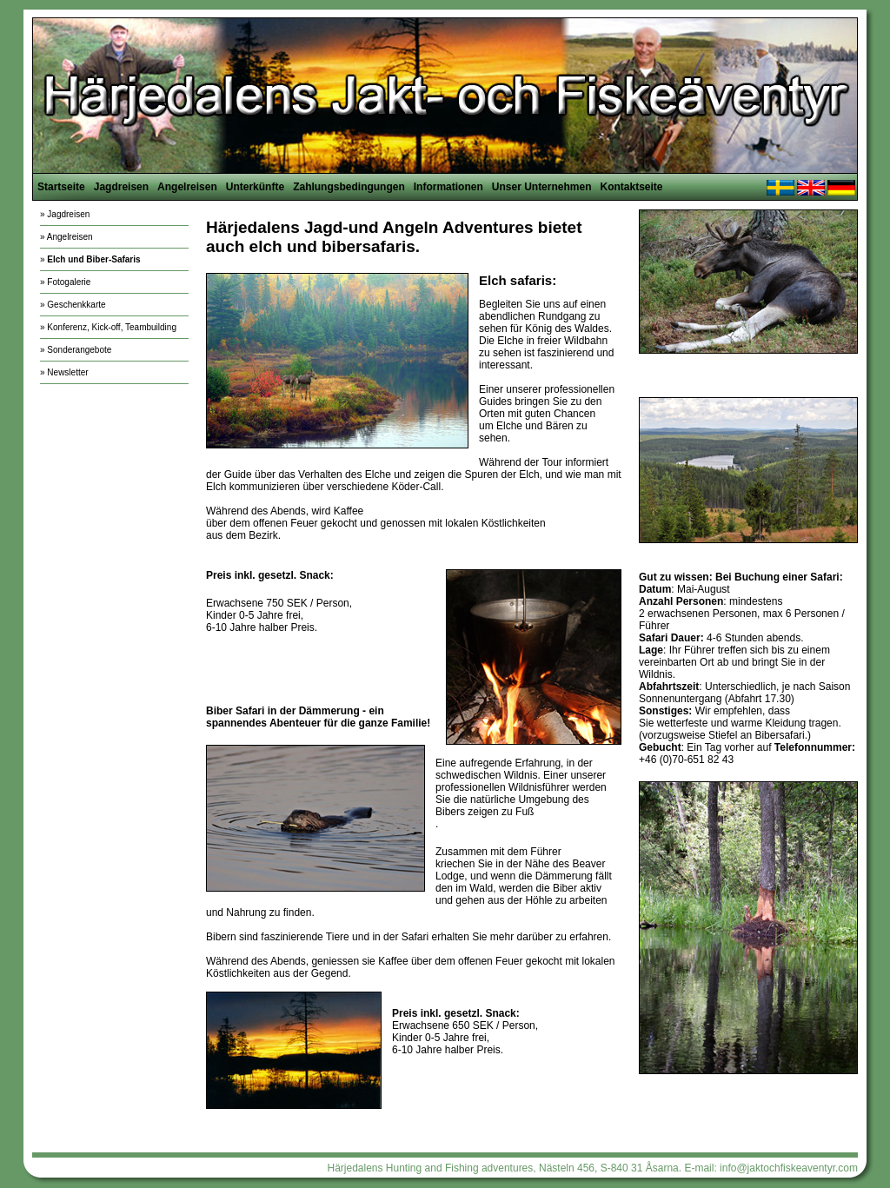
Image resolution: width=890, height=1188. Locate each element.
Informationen (448, 187)
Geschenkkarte (76, 304)
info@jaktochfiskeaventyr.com (789, 1168)
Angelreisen (187, 187)
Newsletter (67, 372)
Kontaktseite (631, 187)
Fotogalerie (68, 282)
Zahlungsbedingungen (349, 187)
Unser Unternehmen (542, 187)
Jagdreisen (121, 187)
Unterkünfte (255, 187)
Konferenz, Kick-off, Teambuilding (111, 327)
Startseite (61, 187)
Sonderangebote (79, 350)
